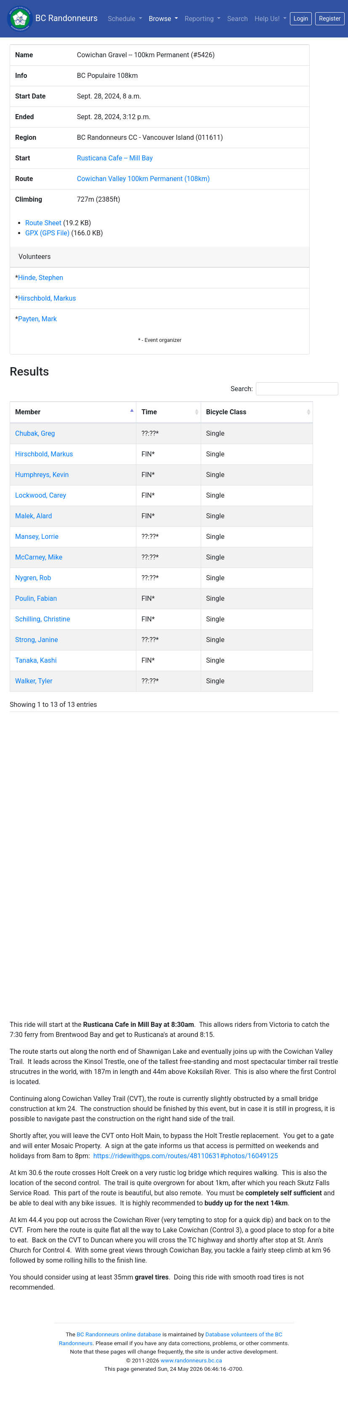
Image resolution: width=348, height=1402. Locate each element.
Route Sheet (43, 223)
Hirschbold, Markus (47, 298)
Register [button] (329, 18)
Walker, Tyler (34, 681)
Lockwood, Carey (40, 495)
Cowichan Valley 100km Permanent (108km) (143, 179)
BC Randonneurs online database (119, 1334)
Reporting (200, 19)
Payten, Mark (37, 319)
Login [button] (301, 18)
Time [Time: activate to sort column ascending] (149, 412)
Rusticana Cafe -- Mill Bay (115, 158)
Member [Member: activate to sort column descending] (27, 412)
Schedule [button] (122, 19)
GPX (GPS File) (47, 233)
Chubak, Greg (35, 433)
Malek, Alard (33, 516)
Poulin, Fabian (36, 598)
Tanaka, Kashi (36, 660)
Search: (284, 388)
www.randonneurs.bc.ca (191, 1360)
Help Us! (268, 19)
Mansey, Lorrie (36, 537)
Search (237, 19)
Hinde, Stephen (40, 278)
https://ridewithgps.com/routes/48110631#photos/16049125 (185, 1156)
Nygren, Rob (33, 578)
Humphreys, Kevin (42, 475)
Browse (165, 18)
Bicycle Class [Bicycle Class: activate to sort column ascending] (226, 412)
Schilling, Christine (42, 619)
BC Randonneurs (52, 18)
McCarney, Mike (38, 557)
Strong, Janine (36, 640)
